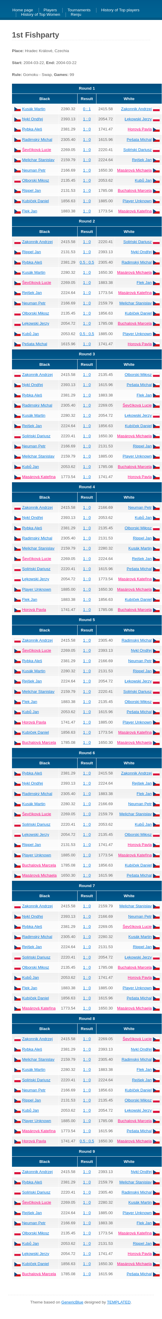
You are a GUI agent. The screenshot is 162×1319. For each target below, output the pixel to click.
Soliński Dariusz (137, 149)
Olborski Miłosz (35, 180)
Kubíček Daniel (35, 201)
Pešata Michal (139, 139)
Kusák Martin (34, 109)
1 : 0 (87, 119)
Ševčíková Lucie (36, 149)
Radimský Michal (37, 139)
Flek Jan (29, 211)
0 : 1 (87, 109)
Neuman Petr (34, 170)
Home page (22, 10)
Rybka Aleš (32, 129)
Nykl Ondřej (32, 119)
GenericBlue (72, 1302)
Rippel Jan (31, 190)
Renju (76, 15)
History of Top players (120, 10)
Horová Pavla (140, 129)
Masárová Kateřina (135, 211)
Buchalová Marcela (135, 190)
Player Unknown (137, 201)
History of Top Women (40, 15)
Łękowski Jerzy (138, 119)
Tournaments (78, 10)
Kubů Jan (143, 180)
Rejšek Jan (142, 160)
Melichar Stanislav (38, 160)
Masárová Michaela (134, 170)
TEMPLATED (119, 1302)
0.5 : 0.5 (87, 262)
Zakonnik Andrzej (136, 109)
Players (50, 10)
